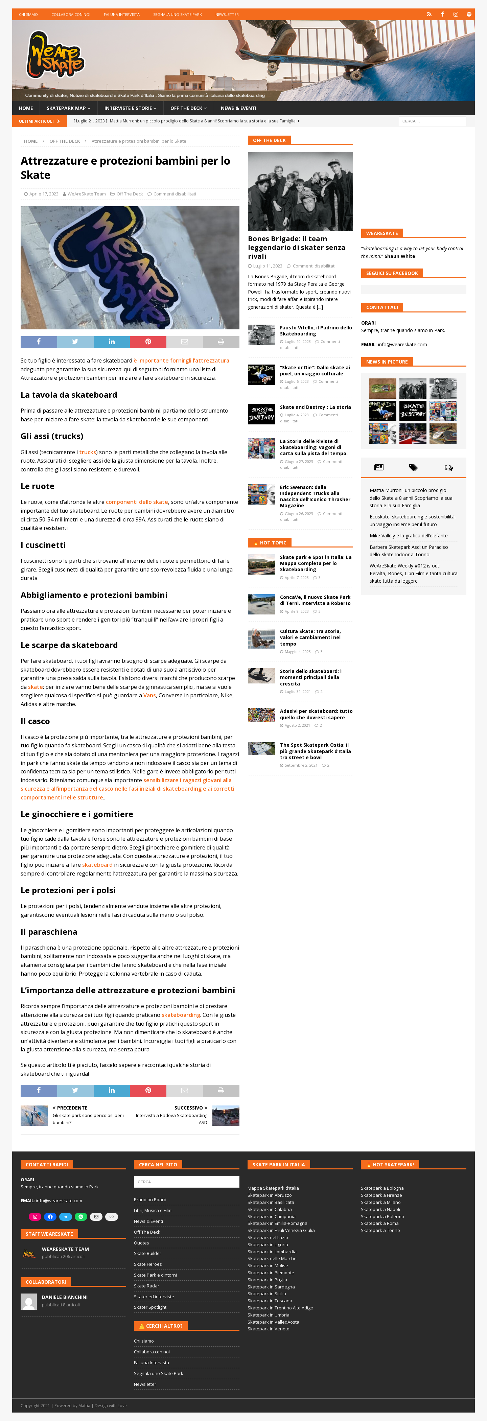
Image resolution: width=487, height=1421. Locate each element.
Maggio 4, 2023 (298, 651)
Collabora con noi (70, 14)
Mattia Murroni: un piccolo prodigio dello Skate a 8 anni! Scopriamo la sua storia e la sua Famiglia (411, 498)
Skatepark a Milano (381, 1202)
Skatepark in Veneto (268, 1329)
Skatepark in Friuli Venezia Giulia (281, 1230)
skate (35, 687)
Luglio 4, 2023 (297, 414)
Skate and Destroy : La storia (315, 407)
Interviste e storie (130, 108)
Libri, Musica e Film (152, 1210)
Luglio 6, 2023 (297, 381)
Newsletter (227, 14)
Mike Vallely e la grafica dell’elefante (409, 535)
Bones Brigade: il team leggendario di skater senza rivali (297, 247)
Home (26, 108)
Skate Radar (146, 1286)
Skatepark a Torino (380, 1230)
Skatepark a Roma (380, 1223)
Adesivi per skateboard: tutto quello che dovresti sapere (316, 714)
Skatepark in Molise (268, 1265)
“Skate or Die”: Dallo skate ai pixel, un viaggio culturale (315, 370)
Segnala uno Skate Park (177, 14)
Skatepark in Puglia (267, 1280)
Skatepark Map (67, 108)
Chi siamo (28, 14)
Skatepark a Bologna (382, 1188)
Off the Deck (190, 108)
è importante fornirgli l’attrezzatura (181, 360)
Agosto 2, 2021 (297, 725)
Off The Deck (130, 194)
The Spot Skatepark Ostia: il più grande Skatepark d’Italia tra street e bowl (315, 751)
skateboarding (181, 1015)
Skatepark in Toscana (270, 1301)
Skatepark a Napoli (380, 1209)
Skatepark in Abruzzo (270, 1195)
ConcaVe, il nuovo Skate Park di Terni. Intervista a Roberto (315, 600)
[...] (320, 306)
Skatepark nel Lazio (268, 1237)
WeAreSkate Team (87, 194)
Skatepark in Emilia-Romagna (277, 1223)
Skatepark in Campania (272, 1216)
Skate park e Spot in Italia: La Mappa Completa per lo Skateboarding (316, 563)
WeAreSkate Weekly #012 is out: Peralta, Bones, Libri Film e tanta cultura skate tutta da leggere (414, 573)
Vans (149, 695)
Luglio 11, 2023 (267, 266)
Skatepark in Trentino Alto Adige (280, 1308)
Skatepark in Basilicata (271, 1202)
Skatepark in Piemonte (271, 1272)
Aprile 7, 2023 (297, 577)
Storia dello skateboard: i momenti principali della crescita (311, 677)
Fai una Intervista (122, 14)
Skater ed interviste (154, 1297)
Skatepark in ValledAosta (273, 1322)
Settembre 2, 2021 (301, 765)
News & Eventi (243, 108)
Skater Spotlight (150, 1307)
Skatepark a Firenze (381, 1195)
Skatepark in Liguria (268, 1244)
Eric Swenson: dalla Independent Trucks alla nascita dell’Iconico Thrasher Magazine (315, 496)
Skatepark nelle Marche (272, 1258)
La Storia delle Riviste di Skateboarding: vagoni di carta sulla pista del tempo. (314, 447)
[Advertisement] (300, 826)
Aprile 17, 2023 (44, 194)
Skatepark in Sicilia (267, 1293)
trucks (87, 452)
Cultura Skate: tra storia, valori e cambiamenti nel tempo (310, 637)
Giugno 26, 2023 (299, 513)
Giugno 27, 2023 (299, 461)
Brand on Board (150, 1199)
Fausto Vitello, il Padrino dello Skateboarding (316, 330)
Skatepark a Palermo (382, 1216)
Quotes (141, 1243)
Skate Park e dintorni (155, 1275)
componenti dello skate (137, 502)
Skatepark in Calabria (270, 1209)
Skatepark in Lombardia (272, 1252)
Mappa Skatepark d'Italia (273, 1188)
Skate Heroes (148, 1264)
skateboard (97, 864)
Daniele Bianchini (65, 1297)
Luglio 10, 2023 (298, 341)
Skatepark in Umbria (268, 1315)
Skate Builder (147, 1253)
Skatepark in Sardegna (271, 1287)
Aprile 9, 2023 (297, 610)
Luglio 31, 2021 (298, 691)
